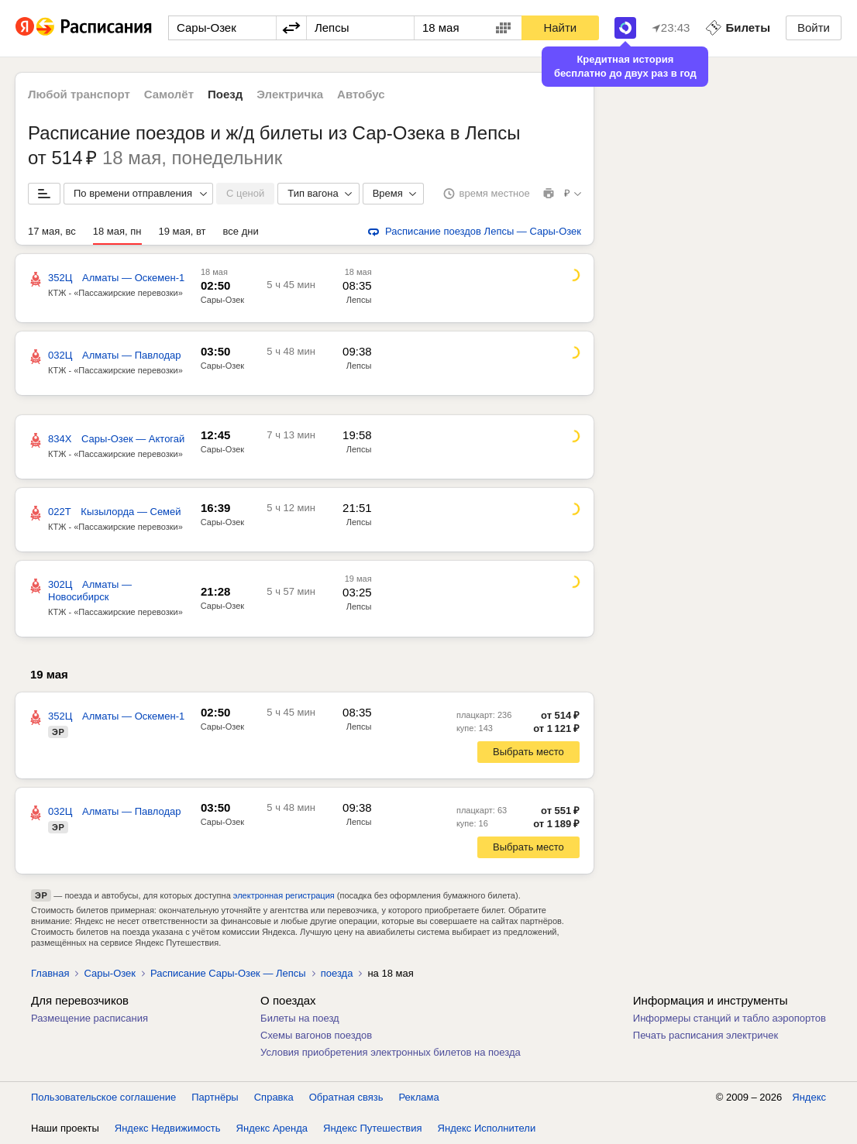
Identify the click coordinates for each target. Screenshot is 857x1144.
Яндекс (809, 1097)
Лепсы (359, 299)
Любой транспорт (79, 94)
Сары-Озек (222, 299)
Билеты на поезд (299, 1018)
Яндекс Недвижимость (168, 1128)
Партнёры (214, 1097)
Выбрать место (528, 752)
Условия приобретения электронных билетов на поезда (390, 1052)
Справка (274, 1097)
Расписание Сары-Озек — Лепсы (228, 973)
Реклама (419, 1097)
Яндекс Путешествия (372, 1128)
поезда (337, 973)
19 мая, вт (182, 231)
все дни (241, 231)
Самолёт (169, 94)
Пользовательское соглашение (103, 1097)
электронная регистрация (284, 895)
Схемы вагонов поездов (316, 1035)
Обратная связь (346, 1097)
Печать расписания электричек (705, 1035)
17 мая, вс (52, 231)
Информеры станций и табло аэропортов (729, 1018)
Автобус (361, 94)
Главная (50, 973)
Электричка (289, 94)
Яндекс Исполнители (487, 1128)
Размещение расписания (89, 1018)
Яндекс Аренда (272, 1128)
